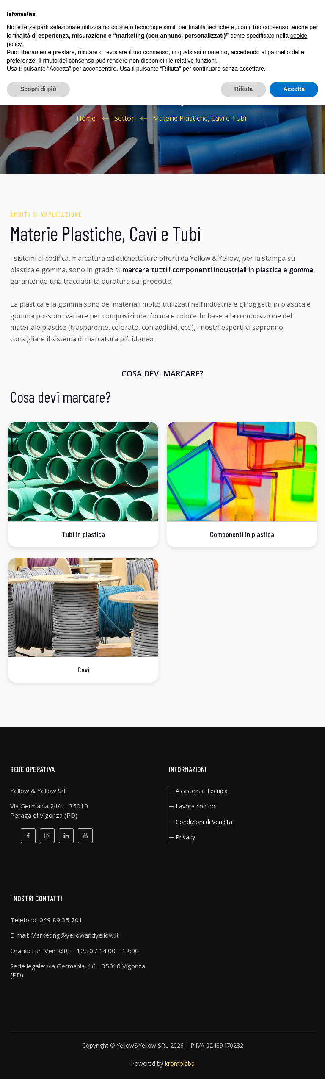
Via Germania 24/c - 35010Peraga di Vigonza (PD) (49, 810)
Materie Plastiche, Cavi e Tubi (199, 118)
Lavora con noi (196, 806)
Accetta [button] (294, 89)
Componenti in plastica (242, 534)
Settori (125, 118)
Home (86, 118)
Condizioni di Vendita (204, 822)
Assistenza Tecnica (202, 791)
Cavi (83, 669)
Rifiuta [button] (243, 89)
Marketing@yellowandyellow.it (75, 935)
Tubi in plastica (83, 534)
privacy (185, 837)
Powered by (162, 1064)
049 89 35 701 (61, 920)
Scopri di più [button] (38, 89)
